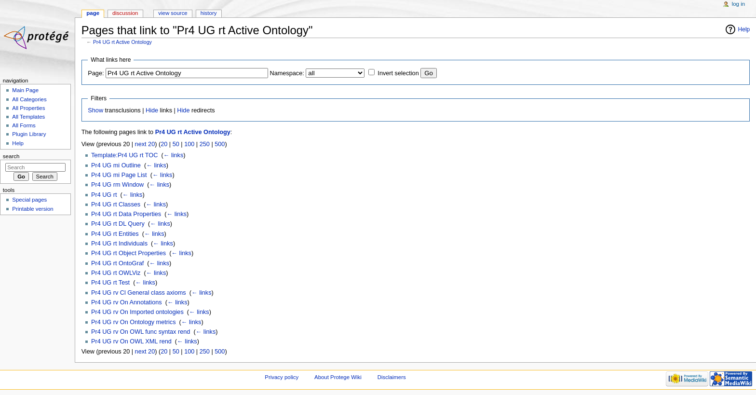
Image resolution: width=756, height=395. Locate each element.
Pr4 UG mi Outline (116, 165)
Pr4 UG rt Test (110, 282)
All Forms (23, 125)
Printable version (32, 209)
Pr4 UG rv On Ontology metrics (133, 322)
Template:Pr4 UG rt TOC (124, 155)
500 (220, 144)
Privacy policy (281, 377)
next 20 (145, 144)
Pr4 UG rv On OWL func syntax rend (140, 331)
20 (164, 144)
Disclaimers (392, 377)
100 (189, 144)
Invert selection (398, 73)
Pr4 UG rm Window (117, 184)
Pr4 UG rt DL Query (118, 223)
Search (11, 156)
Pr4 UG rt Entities (115, 234)
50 (176, 144)
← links (173, 155)
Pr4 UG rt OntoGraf (117, 263)
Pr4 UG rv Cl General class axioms (138, 292)
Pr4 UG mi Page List (119, 175)
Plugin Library (29, 134)
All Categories (29, 99)
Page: (96, 73)
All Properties (28, 108)
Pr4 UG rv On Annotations (126, 302)
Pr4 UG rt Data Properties (126, 214)
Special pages (29, 200)
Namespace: (287, 73)
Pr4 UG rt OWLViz (115, 273)
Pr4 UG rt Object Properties (128, 253)
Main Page (25, 90)
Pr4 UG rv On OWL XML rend (131, 341)
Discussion (125, 13)
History (209, 13)
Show (95, 110)
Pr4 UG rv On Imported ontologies (137, 312)
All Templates (28, 117)
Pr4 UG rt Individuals (119, 243)
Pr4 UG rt (104, 194)
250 (205, 144)
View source (172, 13)
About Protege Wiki (338, 377)
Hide (152, 110)
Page (92, 13)
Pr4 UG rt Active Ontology (122, 42)
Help (744, 29)
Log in (738, 4)
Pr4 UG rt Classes (115, 204)
